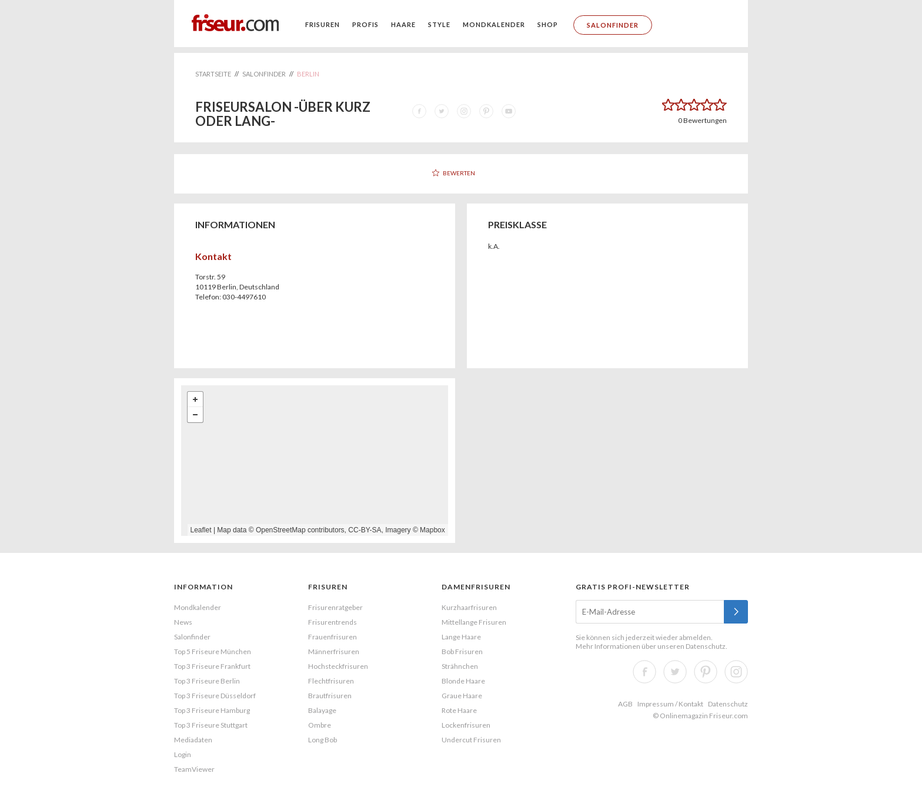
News (183, 622)
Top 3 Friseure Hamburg (212, 710)
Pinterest (705, 672)
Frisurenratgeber (335, 607)
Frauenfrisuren (332, 636)
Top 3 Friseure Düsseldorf (215, 695)
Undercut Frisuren (471, 739)
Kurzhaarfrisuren (469, 607)
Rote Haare (459, 710)
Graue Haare (462, 695)
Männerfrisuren (333, 651)
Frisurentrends (332, 622)
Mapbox (432, 530)
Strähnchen (460, 666)
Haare (403, 24)
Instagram (736, 672)
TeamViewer (194, 769)
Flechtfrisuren (331, 680)
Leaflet (201, 530)
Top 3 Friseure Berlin (207, 680)
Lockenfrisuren (466, 725)
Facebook (644, 672)
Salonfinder (613, 25)
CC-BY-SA (364, 530)
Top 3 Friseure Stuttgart (211, 725)
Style (439, 24)
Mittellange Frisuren (474, 622)
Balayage (322, 710)
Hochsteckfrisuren (338, 666)
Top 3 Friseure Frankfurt (212, 666)
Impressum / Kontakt (670, 703)
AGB (625, 703)
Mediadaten (193, 739)
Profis (365, 24)
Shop (547, 24)
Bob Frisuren (462, 651)
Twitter (675, 672)
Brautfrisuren (330, 695)
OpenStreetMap (281, 530)
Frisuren (322, 24)
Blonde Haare (463, 680)
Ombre (319, 725)
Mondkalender (494, 24)
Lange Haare (461, 636)
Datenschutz (706, 646)
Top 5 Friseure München (212, 651)
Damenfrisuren (476, 586)
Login (182, 754)
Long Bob (322, 739)
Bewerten (459, 172)
